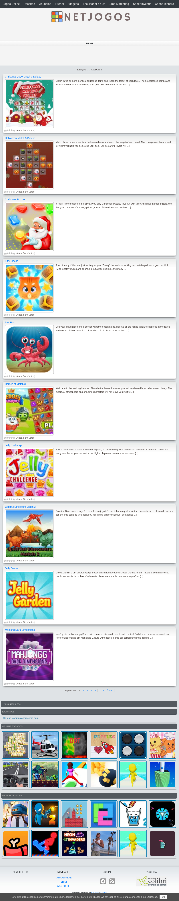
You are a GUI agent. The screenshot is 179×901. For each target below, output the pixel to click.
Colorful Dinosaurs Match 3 (20, 506)
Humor (59, 4)
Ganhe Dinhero (164, 4)
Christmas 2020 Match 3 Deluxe (23, 76)
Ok (163, 897)
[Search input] (87, 704)
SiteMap (103, 893)
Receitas (29, 4)
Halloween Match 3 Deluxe (20, 138)
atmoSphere (63, 877)
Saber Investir (142, 4)
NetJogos (95, 893)
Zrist (64, 882)
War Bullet (64, 886)
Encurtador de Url (94, 4)
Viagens (73, 4)
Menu (89, 43)
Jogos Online (11, 4)
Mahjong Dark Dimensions (20, 629)
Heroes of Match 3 (15, 384)
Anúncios (45, 4)
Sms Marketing (119, 4)
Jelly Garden (12, 568)
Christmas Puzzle (15, 199)
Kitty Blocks (11, 261)
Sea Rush (10, 322)
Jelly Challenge (13, 445)
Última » (110, 691)
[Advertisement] (88, 56)
